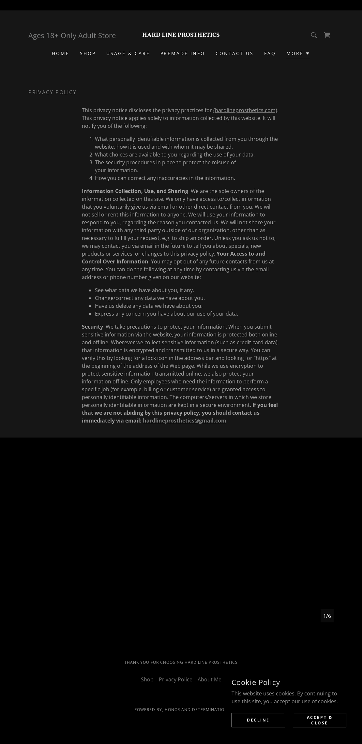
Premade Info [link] (182, 53)
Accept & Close (320, 719)
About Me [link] (209, 679)
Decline (258, 720)
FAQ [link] (270, 53)
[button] (298, 54)
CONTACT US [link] (235, 53)
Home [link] (60, 53)
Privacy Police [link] (175, 679)
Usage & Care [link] (128, 53)
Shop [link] (88, 53)
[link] (181, 34)
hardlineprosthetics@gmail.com (184, 420)
